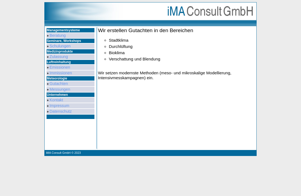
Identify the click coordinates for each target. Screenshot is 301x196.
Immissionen (61, 73)
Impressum (59, 105)
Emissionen (60, 67)
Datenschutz (61, 111)
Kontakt (56, 100)
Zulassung (59, 56)
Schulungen (60, 46)
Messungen (60, 89)
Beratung (58, 35)
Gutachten (59, 83)
